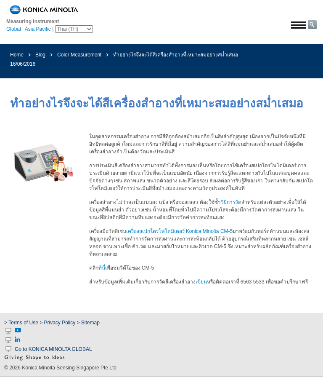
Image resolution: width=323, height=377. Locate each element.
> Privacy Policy (57, 323)
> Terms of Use (22, 323)
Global (13, 29)
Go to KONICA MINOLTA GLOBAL (53, 349)
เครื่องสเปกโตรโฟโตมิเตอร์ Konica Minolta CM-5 (179, 231)
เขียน (201, 282)
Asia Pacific (38, 29)
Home (17, 55)
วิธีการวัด (231, 202)
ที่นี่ (101, 268)
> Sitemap (88, 323)
